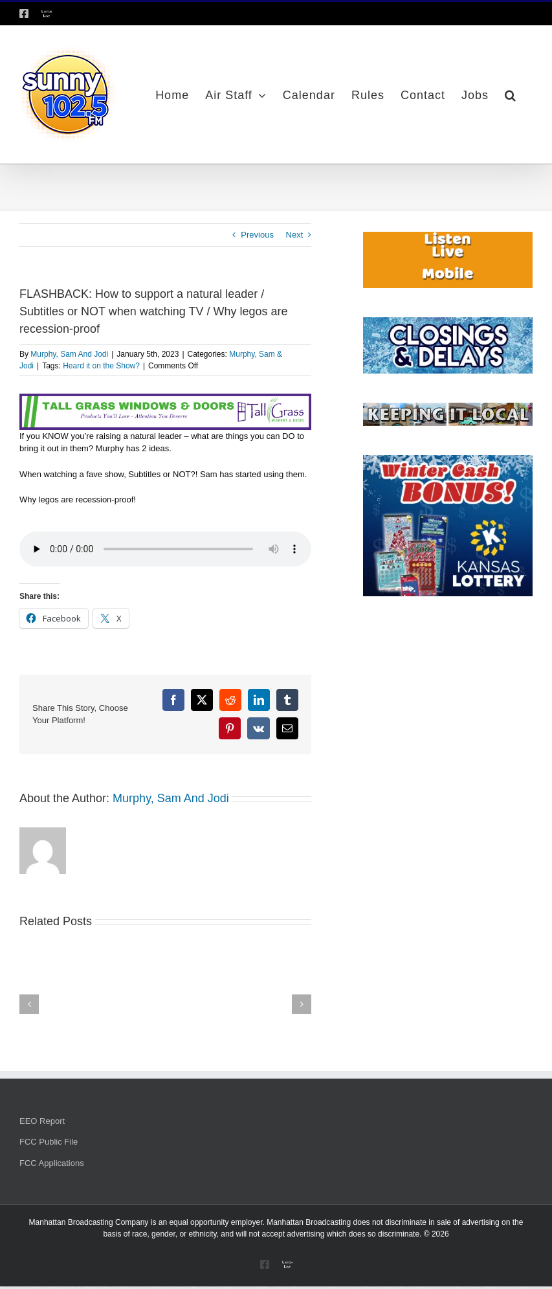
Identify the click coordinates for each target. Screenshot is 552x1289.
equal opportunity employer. (216, 1222)
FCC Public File (48, 1142)
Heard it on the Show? (101, 365)
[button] (510, 94)
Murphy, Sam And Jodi (69, 354)
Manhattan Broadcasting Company (89, 1222)
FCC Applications (51, 1163)
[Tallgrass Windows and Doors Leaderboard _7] (165, 400)
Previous (257, 235)
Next (295, 235)
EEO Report (42, 1121)
